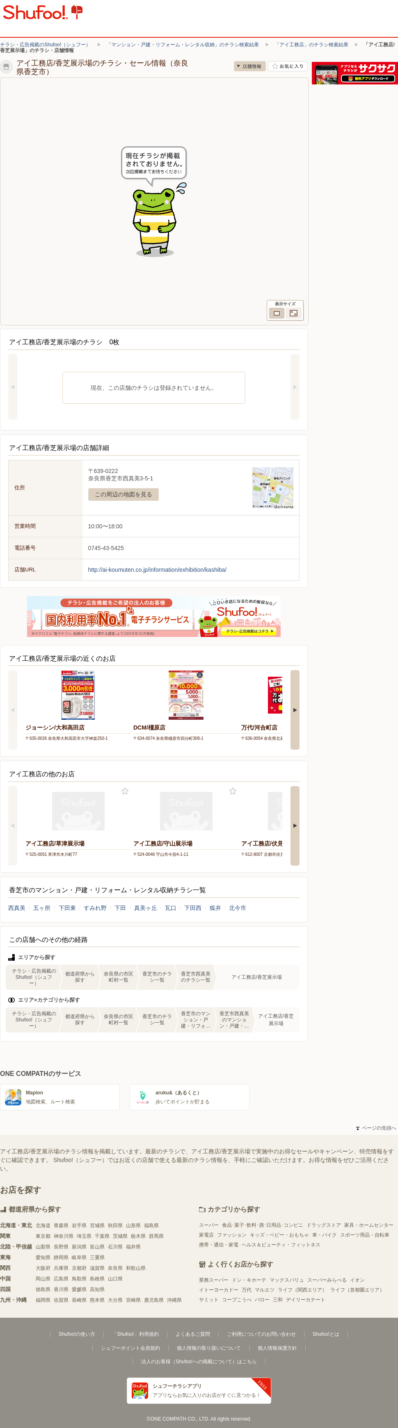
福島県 (151, 1225)
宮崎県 (133, 1300)
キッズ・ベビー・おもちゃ (279, 1235)
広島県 (61, 1279)
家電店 (206, 1235)
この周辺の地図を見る (123, 494)
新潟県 (79, 1247)
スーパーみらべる (327, 1280)
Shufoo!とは (326, 1334)
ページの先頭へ (376, 1128)
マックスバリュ (287, 1280)
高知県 (97, 1289)
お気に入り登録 (125, 791)
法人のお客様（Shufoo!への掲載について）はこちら (198, 1361)
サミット (209, 1300)
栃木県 (138, 1236)
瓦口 (170, 908)
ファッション (232, 1235)
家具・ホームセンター (368, 1225)
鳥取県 (79, 1279)
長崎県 (79, 1300)
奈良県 (115, 1268)
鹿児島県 (154, 1300)
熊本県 (97, 1300)
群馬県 (156, 1236)
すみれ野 (95, 908)
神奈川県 (63, 1236)
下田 (120, 908)
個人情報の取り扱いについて (209, 1348)
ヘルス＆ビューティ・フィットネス (281, 1245)
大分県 (115, 1300)
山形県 (133, 1225)
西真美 (16, 908)
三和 (278, 1300)
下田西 (192, 908)
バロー (262, 1300)
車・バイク (324, 1235)
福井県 (133, 1247)
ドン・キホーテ (249, 1280)
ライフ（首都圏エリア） (357, 1290)
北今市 (237, 908)
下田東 (67, 908)
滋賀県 (97, 1268)
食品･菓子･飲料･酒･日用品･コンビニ (262, 1225)
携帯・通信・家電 (218, 1245)
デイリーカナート (305, 1300)
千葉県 (102, 1236)
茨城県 (120, 1236)
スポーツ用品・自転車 (364, 1235)
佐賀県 (61, 1300)
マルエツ (264, 1290)
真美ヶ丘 (145, 908)
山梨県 (43, 1247)
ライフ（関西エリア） (302, 1290)
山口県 (115, 1279)
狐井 (215, 908)
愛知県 (43, 1257)
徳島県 (43, 1289)
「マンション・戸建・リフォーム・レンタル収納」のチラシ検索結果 (182, 45)
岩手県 (79, 1225)
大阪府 (43, 1268)
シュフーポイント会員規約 (130, 1348)
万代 (247, 1290)
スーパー (209, 1225)
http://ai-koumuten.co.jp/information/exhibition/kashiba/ (157, 569)
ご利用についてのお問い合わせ (261, 1334)
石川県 (115, 1247)
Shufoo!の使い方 (77, 1334)
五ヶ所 (41, 908)
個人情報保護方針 (277, 1348)
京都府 (79, 1268)
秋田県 (115, 1225)
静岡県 (61, 1257)
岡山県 (43, 1279)
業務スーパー (214, 1280)
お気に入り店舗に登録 (288, 66)
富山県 (97, 1247)
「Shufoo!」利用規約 (135, 1334)
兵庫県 (61, 1268)
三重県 (97, 1257)
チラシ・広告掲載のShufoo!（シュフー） (45, 45)
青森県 (61, 1225)
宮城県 (97, 1225)
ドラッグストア (324, 1225)
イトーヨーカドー (218, 1290)
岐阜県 (79, 1257)
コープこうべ (237, 1300)
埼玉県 (84, 1236)
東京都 (43, 1236)
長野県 (61, 1247)
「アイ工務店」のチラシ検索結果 (311, 45)
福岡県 (43, 1300)
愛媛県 (79, 1289)
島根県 (97, 1279)
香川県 (61, 1289)
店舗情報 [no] (250, 66)
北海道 (43, 1225)
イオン (357, 1280)
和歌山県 (136, 1268)
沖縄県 (174, 1300)
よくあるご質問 (193, 1334)
